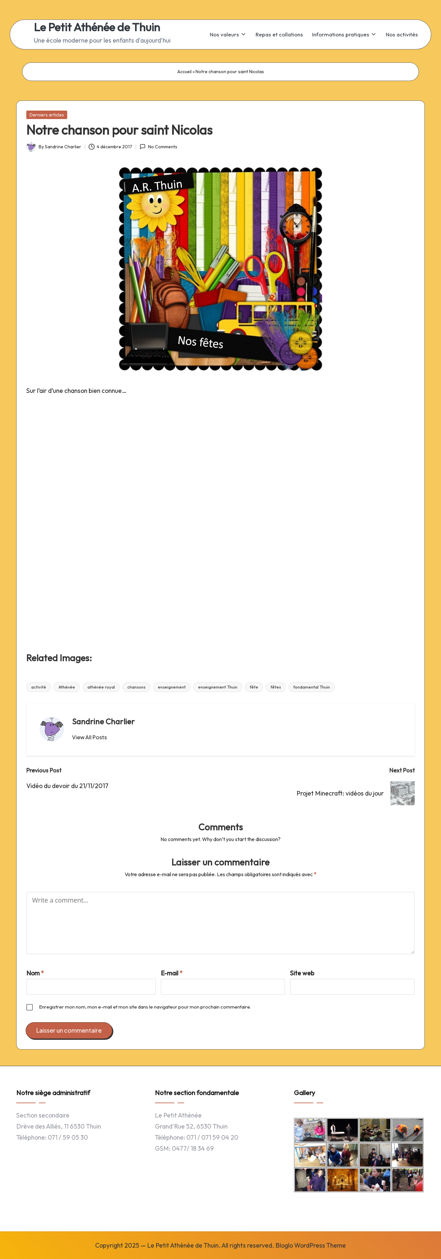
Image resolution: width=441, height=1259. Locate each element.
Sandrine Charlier (103, 721)
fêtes (276, 687)
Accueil (184, 71)
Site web (302, 973)
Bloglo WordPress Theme (310, 1245)
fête (254, 687)
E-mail (172, 973)
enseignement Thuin (217, 687)
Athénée (66, 687)
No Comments (158, 147)
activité (38, 687)
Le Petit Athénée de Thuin (97, 27)
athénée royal (101, 687)
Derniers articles (47, 115)
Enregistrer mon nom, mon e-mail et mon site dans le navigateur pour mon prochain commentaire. (145, 1007)
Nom (35, 973)
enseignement (172, 687)
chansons (136, 687)
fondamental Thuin (311, 687)
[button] (89, 737)
